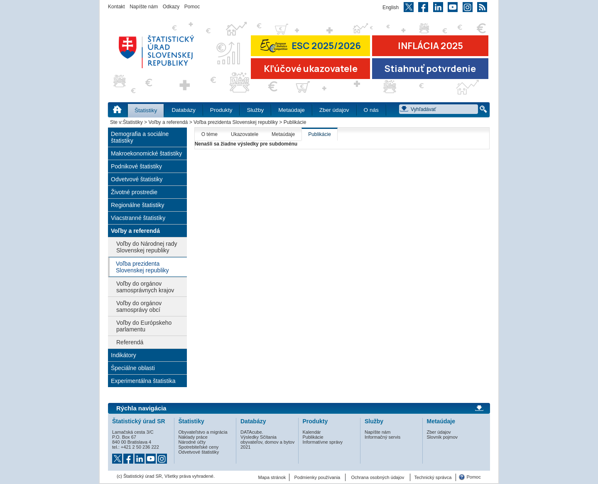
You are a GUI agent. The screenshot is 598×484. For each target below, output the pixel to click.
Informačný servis (382, 437)
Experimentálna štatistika (143, 381)
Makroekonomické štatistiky (146, 153)
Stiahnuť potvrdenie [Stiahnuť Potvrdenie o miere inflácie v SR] (430, 68)
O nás (371, 110)
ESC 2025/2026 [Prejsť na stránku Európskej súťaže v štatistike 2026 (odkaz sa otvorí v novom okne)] (310, 45)
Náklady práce (193, 437)
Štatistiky (146, 110)
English (390, 7)
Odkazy (171, 7)
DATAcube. (251, 432)
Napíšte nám (144, 7)
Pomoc (192, 7)
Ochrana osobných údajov (377, 477)
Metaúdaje (291, 110)
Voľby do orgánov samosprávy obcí (139, 306)
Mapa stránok (272, 477)
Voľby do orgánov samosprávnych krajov (145, 287)
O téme (209, 134)
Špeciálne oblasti (133, 368)
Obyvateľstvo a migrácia (203, 432)
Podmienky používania (317, 477)
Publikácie (319, 134)
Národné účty (192, 442)
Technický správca (432, 477)
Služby (255, 110)
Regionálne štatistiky (137, 205)
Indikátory (123, 355)
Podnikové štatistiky (136, 166)
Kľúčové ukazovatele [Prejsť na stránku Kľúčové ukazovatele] (311, 68)
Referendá (129, 342)
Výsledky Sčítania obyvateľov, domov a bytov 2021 (267, 442)
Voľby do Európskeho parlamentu (144, 326)
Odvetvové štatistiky (137, 179)
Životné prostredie (134, 192)
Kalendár (312, 432)
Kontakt (116, 7)
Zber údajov (334, 110)
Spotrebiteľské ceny (199, 446)
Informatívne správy (323, 442)
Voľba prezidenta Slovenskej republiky (236, 122)
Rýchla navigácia (141, 408)
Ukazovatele (244, 134)
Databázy (183, 110)
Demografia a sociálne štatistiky (140, 137)
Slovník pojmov (442, 437)
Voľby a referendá (168, 122)
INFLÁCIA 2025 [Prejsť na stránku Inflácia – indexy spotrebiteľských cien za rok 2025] (430, 46)
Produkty (221, 110)
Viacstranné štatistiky (138, 218)
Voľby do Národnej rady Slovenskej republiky (146, 247)
